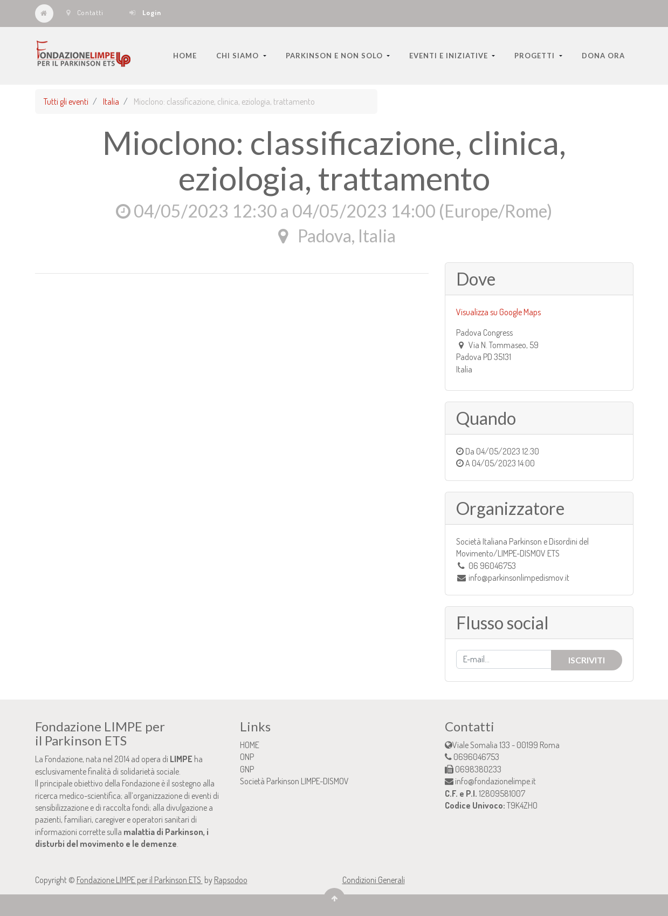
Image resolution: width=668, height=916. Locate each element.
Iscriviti (586, 660)
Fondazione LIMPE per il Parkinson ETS (140, 879)
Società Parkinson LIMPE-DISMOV (294, 781)
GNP (247, 769)
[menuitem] (184, 55)
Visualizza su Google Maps (498, 312)
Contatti (85, 12)
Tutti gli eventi (66, 101)
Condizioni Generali (373, 879)
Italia (111, 101)
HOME (249, 744)
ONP (247, 756)
